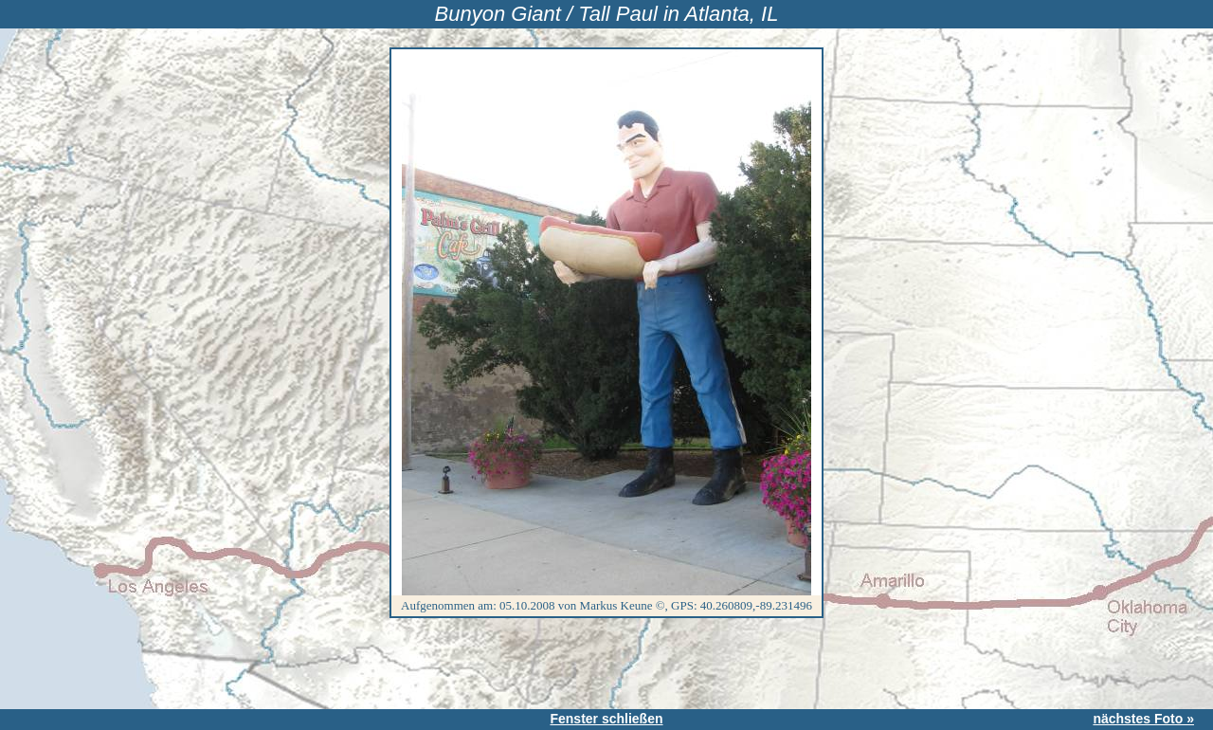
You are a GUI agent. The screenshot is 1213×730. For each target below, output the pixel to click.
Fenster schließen (606, 718)
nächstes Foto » (1143, 718)
